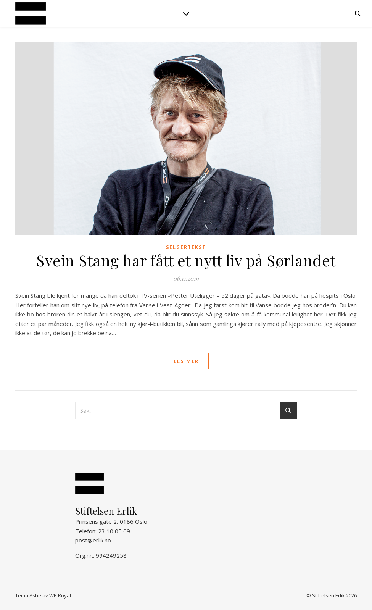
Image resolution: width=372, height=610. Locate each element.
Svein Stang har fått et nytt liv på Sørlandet (186, 260)
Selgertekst (186, 247)
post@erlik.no (93, 540)
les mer (186, 361)
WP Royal (60, 595)
